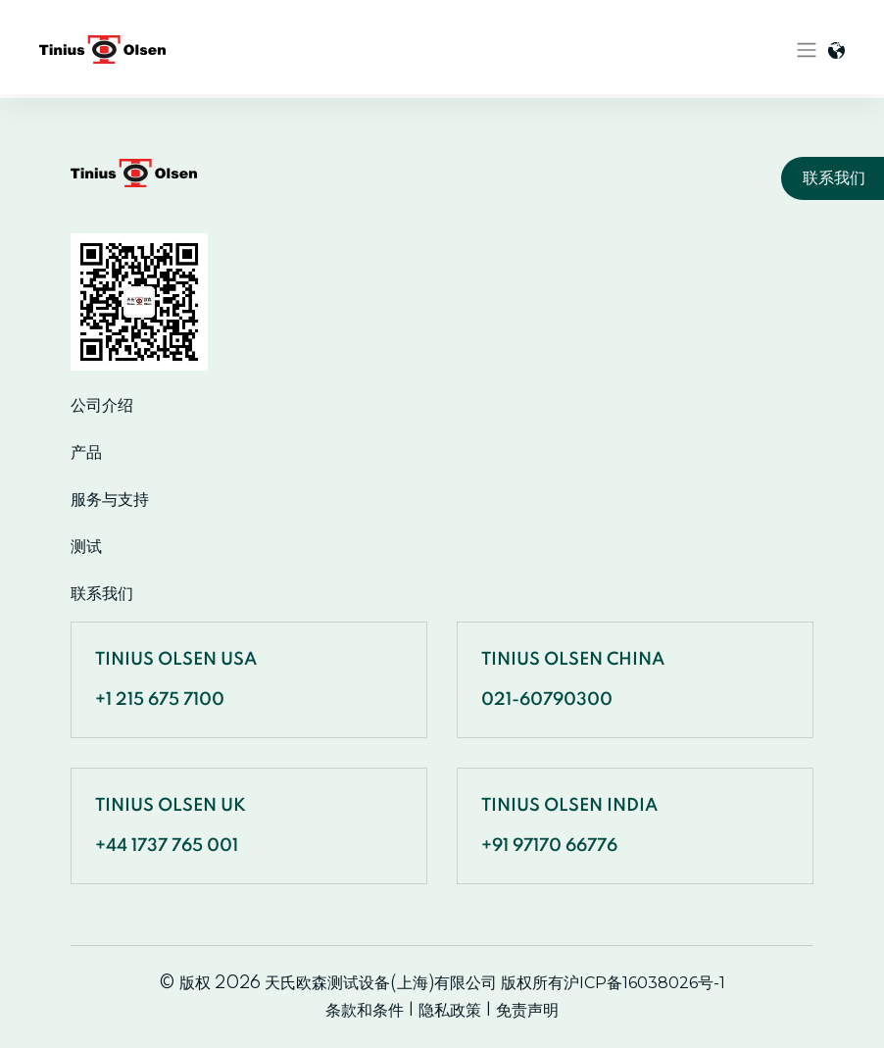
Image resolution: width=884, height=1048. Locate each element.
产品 (86, 453)
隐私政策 (449, 1010)
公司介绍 (102, 406)
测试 (86, 547)
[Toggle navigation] (806, 50)
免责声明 (527, 1010)
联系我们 (102, 594)
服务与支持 (110, 500)
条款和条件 (364, 1010)
